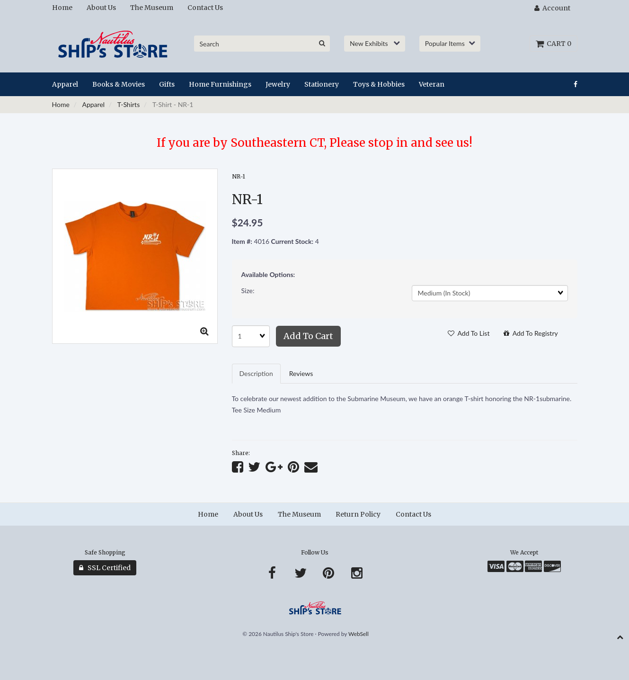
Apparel (93, 104)
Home (61, 104)
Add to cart (308, 336)
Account (552, 8)
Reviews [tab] (301, 373)
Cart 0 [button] (553, 43)
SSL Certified (105, 568)
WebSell (358, 633)
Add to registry (531, 333)
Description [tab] (256, 373)
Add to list (469, 333)
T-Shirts (128, 104)
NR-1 (238, 176)
